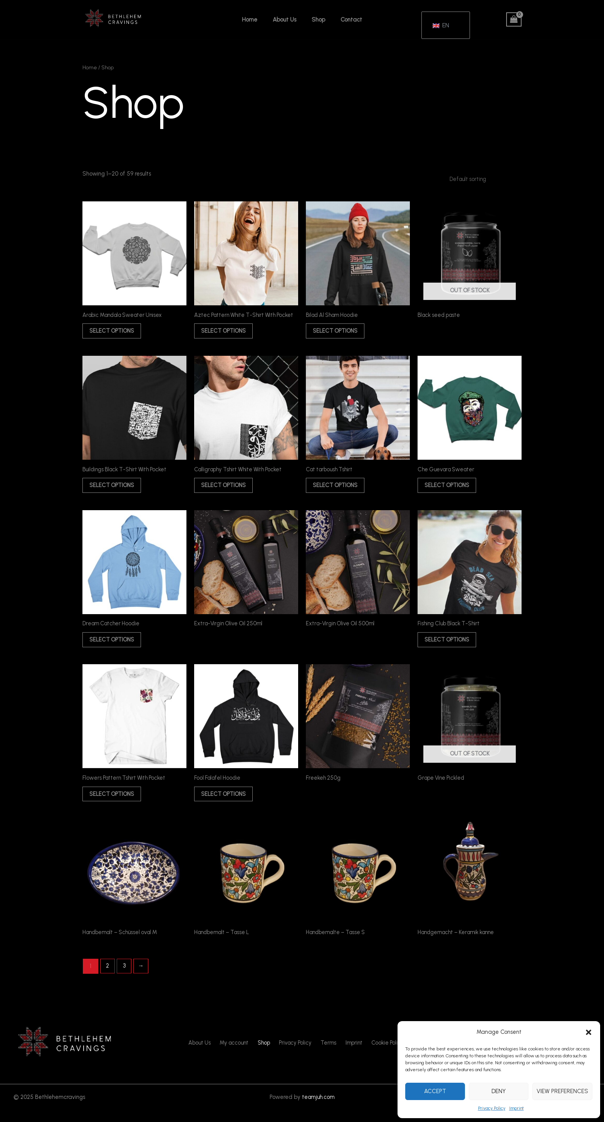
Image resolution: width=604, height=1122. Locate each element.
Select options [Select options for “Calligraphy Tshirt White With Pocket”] (226, 492)
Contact (345, 19)
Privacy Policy (491, 1108)
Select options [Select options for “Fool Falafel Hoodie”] (226, 804)
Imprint (516, 1108)
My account (238, 1055)
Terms (327, 1055)
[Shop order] (481, 179)
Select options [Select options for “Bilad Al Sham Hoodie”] (338, 331)
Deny (499, 1091)
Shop (316, 19)
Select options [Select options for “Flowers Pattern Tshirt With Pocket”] (114, 804)
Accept (435, 1091)
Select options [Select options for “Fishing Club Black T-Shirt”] (449, 648)
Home (255, 19)
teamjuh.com (318, 1108)
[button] (588, 1032)
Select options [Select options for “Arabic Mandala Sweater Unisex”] (114, 331)
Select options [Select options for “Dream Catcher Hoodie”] (114, 648)
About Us (286, 19)
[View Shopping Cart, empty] (514, 19)
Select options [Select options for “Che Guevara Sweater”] (449, 492)
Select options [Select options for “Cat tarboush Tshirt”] (338, 492)
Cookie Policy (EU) (388, 1055)
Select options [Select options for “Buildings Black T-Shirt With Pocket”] (114, 492)
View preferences (562, 1091)
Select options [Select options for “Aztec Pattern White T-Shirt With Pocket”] (226, 336)
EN (441, 21)
